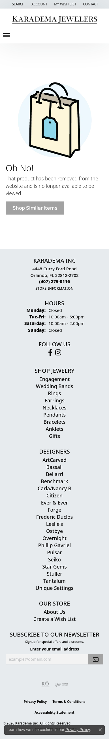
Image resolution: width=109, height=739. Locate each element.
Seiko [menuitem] (54, 559)
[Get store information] (54, 288)
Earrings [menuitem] (55, 400)
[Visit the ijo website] (61, 684)
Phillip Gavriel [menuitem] (54, 545)
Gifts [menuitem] (54, 436)
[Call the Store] (54, 281)
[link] (90, 4)
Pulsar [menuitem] (54, 552)
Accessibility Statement (54, 712)
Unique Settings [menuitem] (55, 587)
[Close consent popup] (100, 730)
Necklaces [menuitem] (54, 407)
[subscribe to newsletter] (95, 659)
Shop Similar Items (35, 207)
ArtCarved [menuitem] (54, 459)
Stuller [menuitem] (54, 573)
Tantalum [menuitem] (54, 580)
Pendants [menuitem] (54, 414)
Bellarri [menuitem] (54, 474)
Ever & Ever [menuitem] (54, 502)
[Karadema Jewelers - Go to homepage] (54, 20)
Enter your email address (54, 649)
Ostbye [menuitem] (54, 531)
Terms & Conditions (68, 701)
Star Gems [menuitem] (54, 566)
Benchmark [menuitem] (54, 481)
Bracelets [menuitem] (55, 421)
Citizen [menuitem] (54, 495)
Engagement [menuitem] (54, 379)
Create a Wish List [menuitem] (54, 619)
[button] (18, 4)
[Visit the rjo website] (45, 684)
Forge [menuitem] (54, 509)
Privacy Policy (35, 701)
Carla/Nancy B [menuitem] (54, 488)
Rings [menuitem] (54, 393)
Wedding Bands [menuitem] (54, 386)
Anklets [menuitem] (54, 428)
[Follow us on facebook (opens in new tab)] (50, 352)
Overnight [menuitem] (54, 538)
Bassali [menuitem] (54, 467)
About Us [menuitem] (54, 611)
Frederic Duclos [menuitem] (54, 516)
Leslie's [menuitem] (54, 523)
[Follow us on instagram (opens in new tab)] (58, 352)
